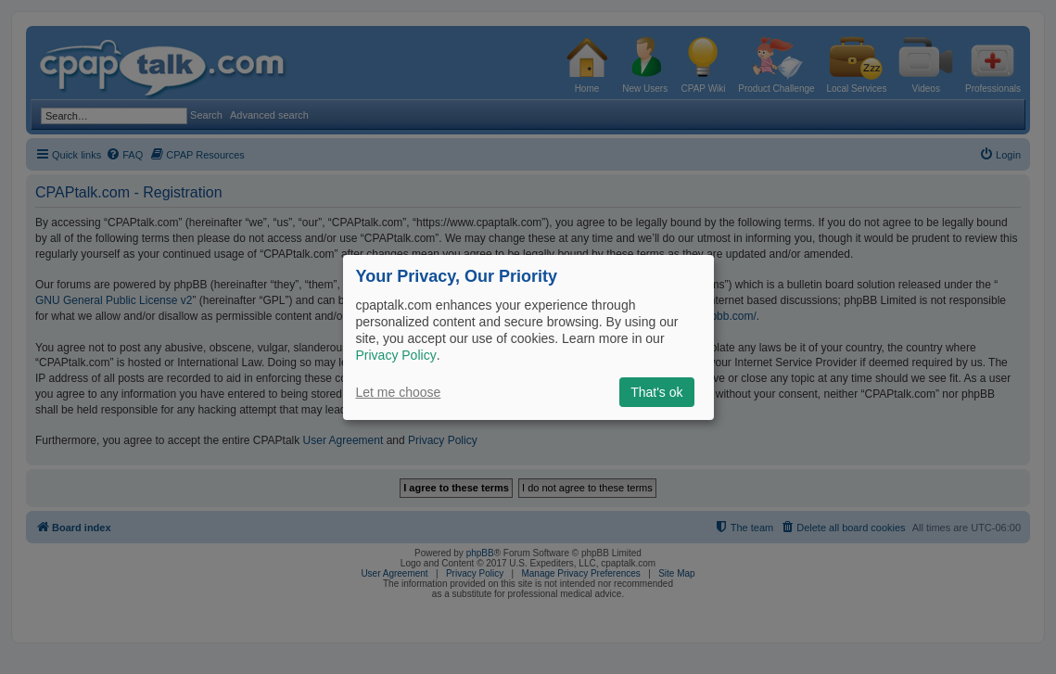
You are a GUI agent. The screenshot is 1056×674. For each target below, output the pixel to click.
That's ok (656, 392)
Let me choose (398, 392)
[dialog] (528, 336)
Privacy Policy (396, 355)
